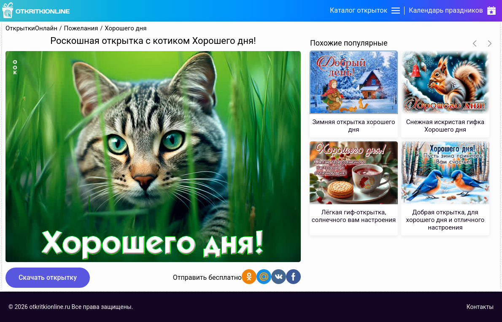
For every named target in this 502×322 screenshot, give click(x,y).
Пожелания (81, 28)
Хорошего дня (125, 28)
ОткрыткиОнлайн (31, 28)
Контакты (480, 306)
